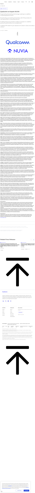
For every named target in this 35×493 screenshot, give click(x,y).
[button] (24, 326)
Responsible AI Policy (17, 326)
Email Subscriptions (12, 316)
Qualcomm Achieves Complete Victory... (12, 324)
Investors (11, 312)
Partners (3, 312)
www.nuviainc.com (3, 217)
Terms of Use (3, 326)
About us (11, 309)
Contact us (3, 313)
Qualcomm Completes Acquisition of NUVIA (25, 323)
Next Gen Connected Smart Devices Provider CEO (13, 323)
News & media (11, 313)
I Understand (26, 490)
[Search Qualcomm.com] (26, 1)
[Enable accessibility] (1, 491)
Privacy (6, 326)
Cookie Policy (8, 326)
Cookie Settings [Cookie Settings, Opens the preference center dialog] (19, 490)
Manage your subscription (21, 314)
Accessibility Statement (12, 326)
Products (3, 309)
